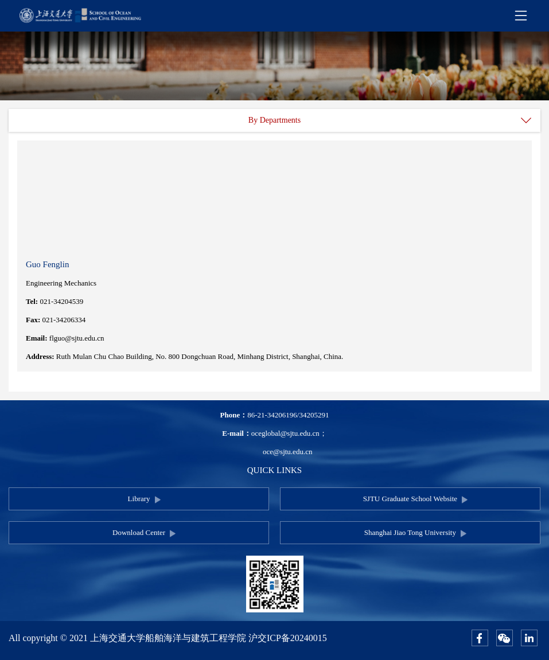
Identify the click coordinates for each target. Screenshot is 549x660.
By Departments (274, 120)
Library (139, 498)
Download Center (138, 532)
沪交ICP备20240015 (287, 638)
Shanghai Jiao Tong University (410, 532)
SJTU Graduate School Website (410, 498)
